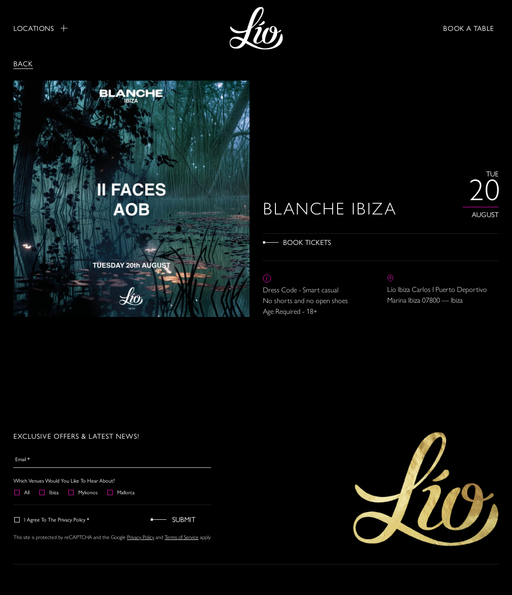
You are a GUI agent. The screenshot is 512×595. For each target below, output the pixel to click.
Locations (40, 28)
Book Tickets (307, 242)
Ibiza (49, 492)
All (22, 492)
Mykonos (83, 492)
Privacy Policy (140, 537)
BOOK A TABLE (468, 28)
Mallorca (121, 492)
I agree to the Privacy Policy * (52, 519)
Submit (183, 519)
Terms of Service (182, 537)
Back (23, 63)
